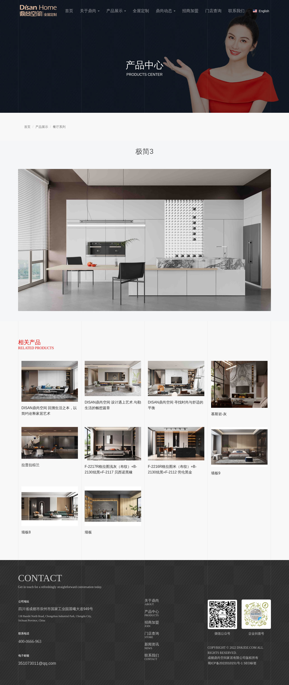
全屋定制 (141, 11)
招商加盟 (190, 11)
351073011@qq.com (37, 663)
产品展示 (116, 11)
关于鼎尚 (90, 11)
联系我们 (236, 11)
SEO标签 (250, 663)
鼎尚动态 (165, 11)
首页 (69, 11)
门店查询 (213, 11)
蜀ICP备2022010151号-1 (225, 663)
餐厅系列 (59, 127)
